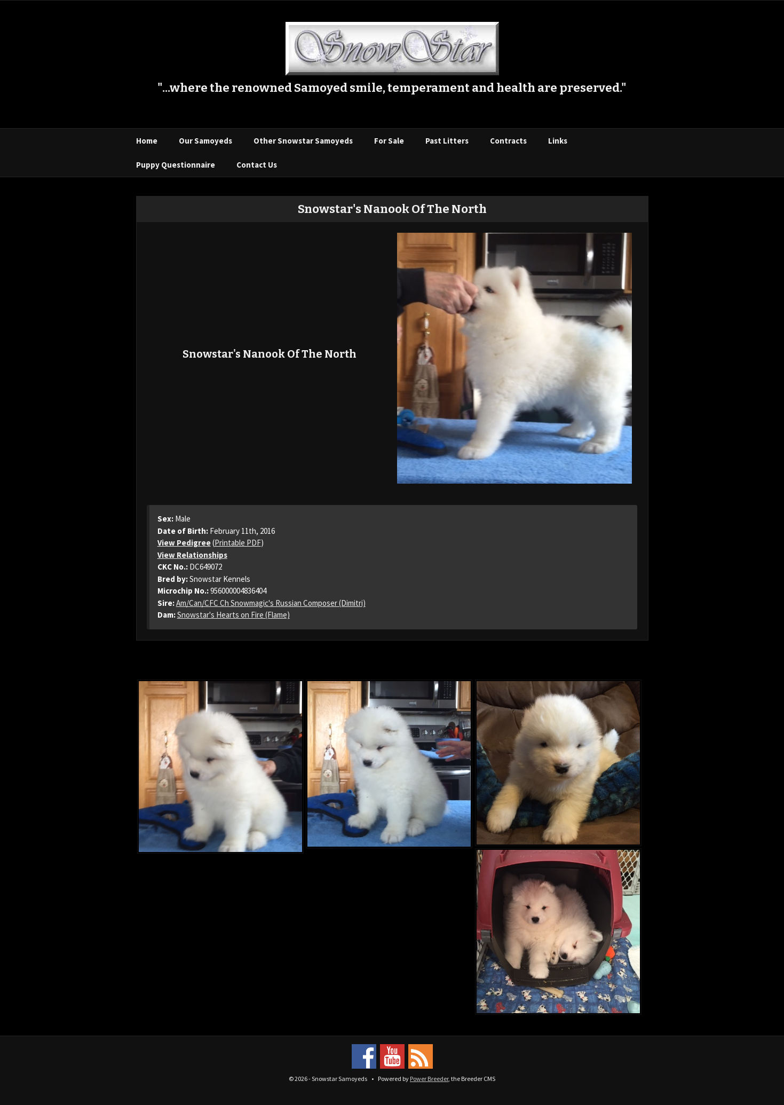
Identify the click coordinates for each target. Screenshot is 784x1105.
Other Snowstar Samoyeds (303, 141)
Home (146, 141)
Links (557, 141)
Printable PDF (238, 543)
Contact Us (256, 165)
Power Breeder (429, 1079)
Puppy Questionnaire (175, 165)
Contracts (508, 141)
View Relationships (192, 555)
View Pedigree (184, 543)
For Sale (389, 141)
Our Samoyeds (205, 141)
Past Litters (447, 141)
